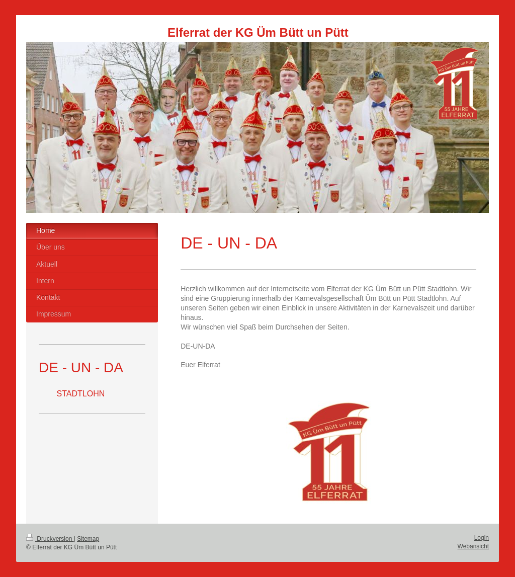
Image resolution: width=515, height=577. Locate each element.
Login (481, 537)
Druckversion (50, 538)
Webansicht (473, 546)
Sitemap (88, 538)
